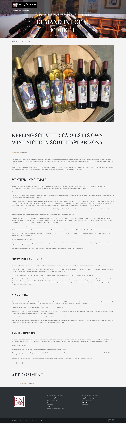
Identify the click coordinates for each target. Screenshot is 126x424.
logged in (21, 383)
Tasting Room (69, 5)
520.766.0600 (50, 405)
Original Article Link (17, 156)
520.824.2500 (85, 405)
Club (82, 5)
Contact (106, 5)
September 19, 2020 (17, 41)
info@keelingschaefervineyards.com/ (57, 408)
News (77, 5)
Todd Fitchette (16, 152)
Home (61, 5)
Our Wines (89, 5)
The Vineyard (98, 5)
